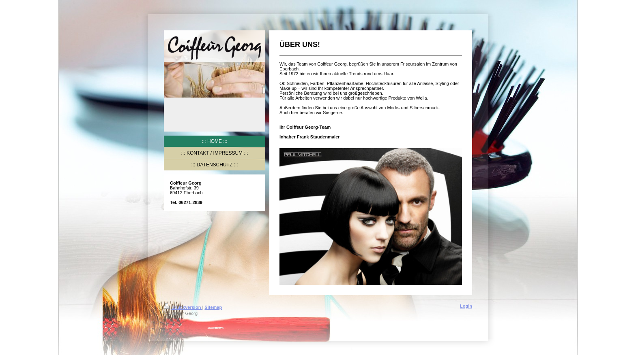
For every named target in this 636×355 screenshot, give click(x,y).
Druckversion (183, 307)
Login (466, 306)
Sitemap (213, 307)
